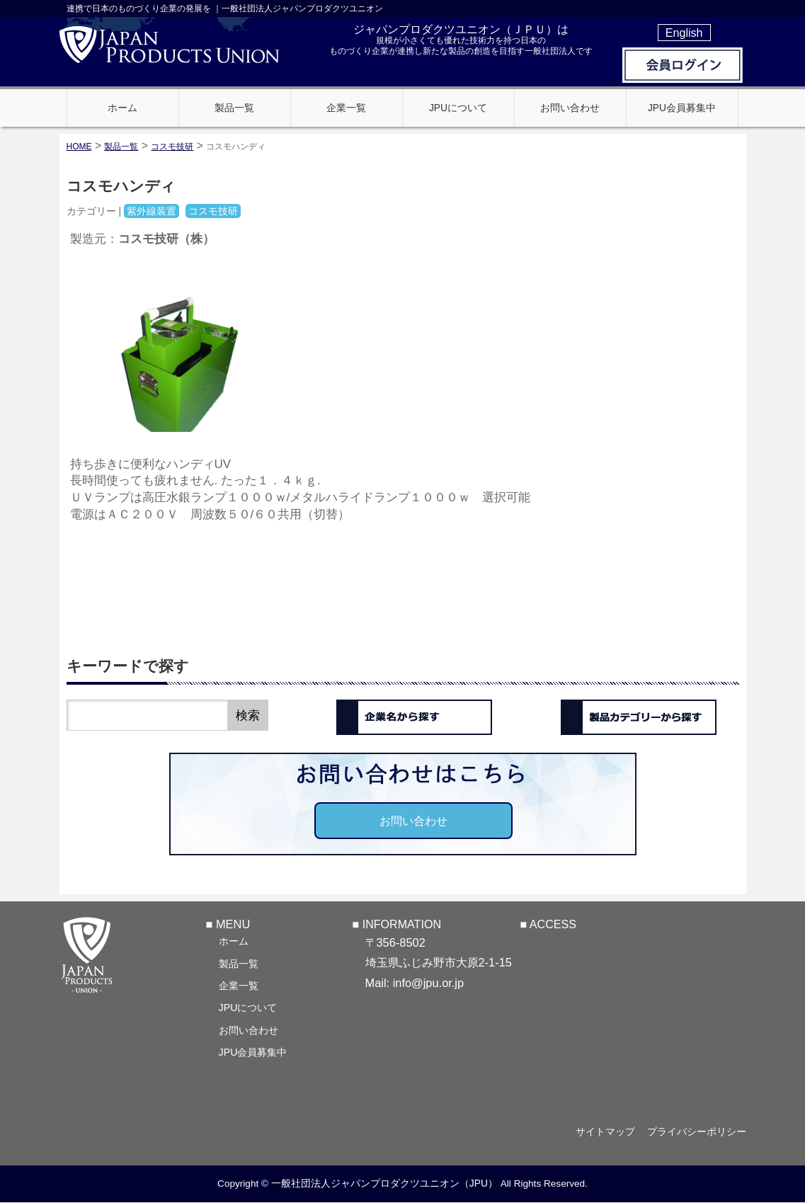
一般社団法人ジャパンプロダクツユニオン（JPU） (384, 1184)
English (684, 32)
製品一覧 (238, 963)
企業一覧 (238, 985)
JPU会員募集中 (253, 1052)
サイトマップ (602, 1131)
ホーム (234, 941)
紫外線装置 (151, 211)
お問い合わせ (413, 820)
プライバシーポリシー (696, 1131)
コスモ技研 (172, 147)
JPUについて (248, 1007)
